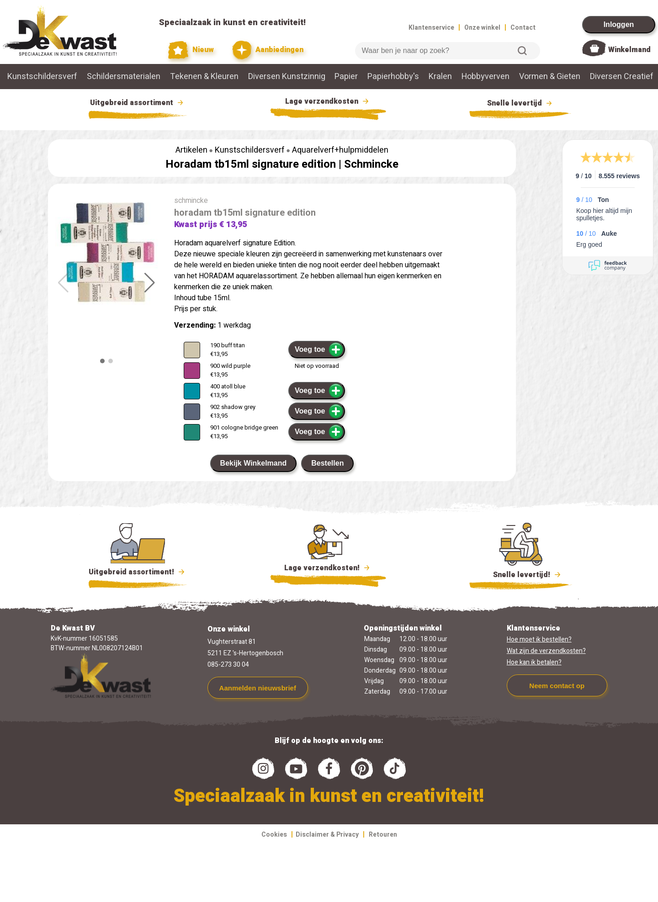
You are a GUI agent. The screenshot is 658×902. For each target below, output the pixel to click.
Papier (346, 76)
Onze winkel (482, 27)
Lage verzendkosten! (328, 569)
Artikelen (191, 150)
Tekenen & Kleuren (204, 76)
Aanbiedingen (268, 50)
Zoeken (522, 50)
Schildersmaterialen (123, 76)
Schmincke (371, 164)
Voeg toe (319, 349)
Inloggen (619, 24)
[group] (106, 254)
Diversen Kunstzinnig (286, 76)
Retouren (383, 834)
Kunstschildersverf (42, 76)
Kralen (440, 76)
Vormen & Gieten (549, 76)
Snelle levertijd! (520, 573)
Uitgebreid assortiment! (138, 572)
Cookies (274, 834)
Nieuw (191, 50)
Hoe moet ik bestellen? (539, 639)
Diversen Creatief (621, 76)
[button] (149, 283)
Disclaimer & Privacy (327, 834)
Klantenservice (431, 27)
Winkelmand (629, 49)
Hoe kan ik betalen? (534, 662)
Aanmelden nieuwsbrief (257, 688)
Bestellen (327, 463)
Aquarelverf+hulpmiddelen (340, 150)
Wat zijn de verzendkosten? (546, 651)
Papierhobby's (393, 76)
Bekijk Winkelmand (253, 463)
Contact (523, 27)
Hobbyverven (485, 76)
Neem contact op (556, 686)
